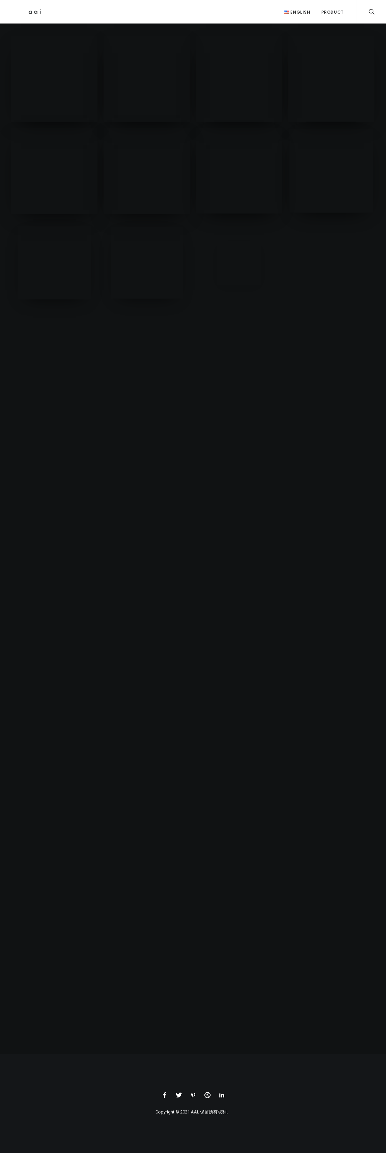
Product (332, 12)
